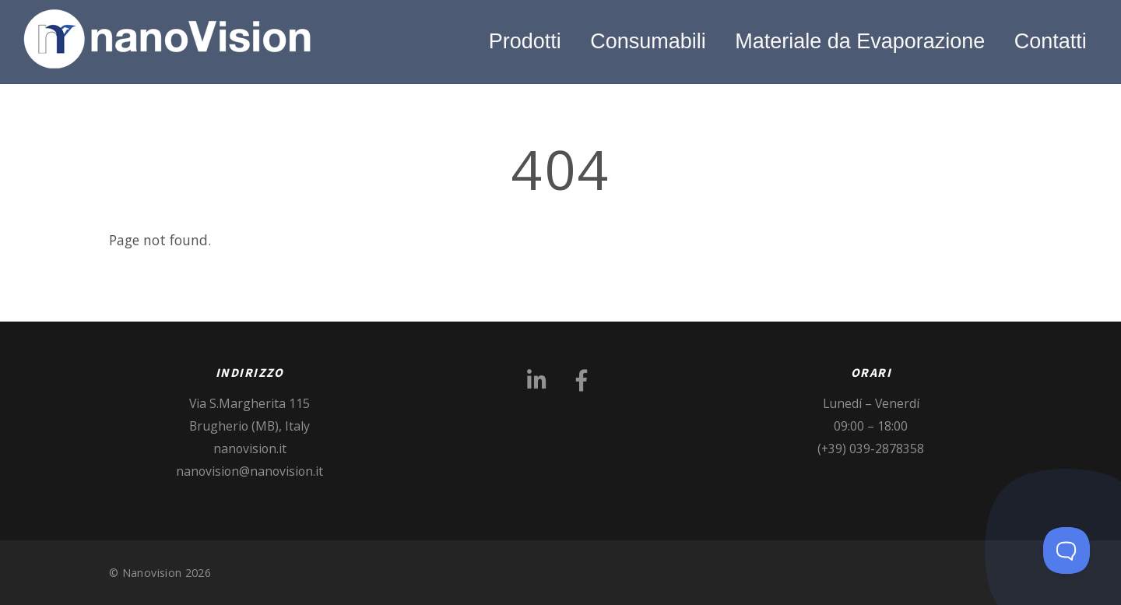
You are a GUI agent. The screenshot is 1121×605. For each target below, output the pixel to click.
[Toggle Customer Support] (1066, 550)
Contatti (1050, 41)
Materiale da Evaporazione (860, 41)
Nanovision (152, 572)
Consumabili (648, 41)
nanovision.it (249, 448)
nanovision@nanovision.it (249, 471)
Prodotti (525, 41)
